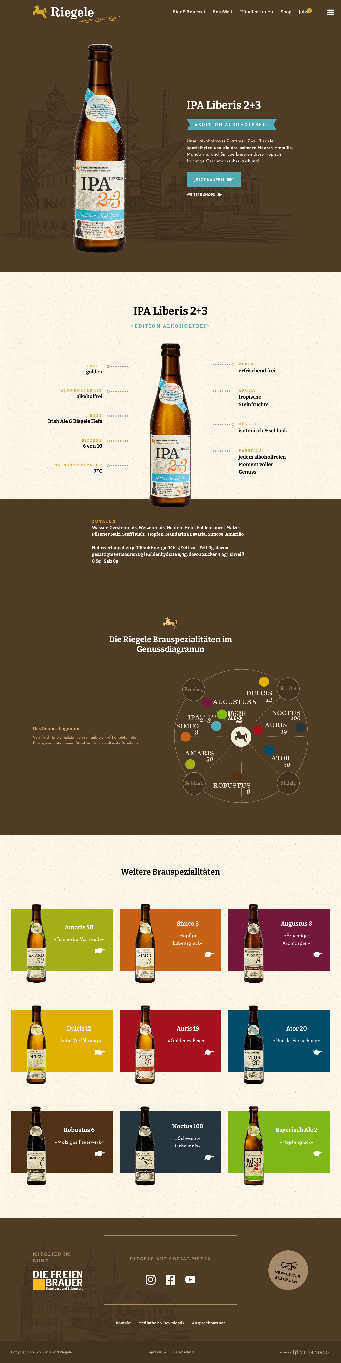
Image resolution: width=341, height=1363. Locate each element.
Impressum (156, 1352)
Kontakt (123, 1323)
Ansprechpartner (208, 1323)
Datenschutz (184, 1352)
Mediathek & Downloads (161, 1323)
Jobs (303, 12)
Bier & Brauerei (189, 12)
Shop (286, 12)
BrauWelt (223, 12)
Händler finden (256, 12)
